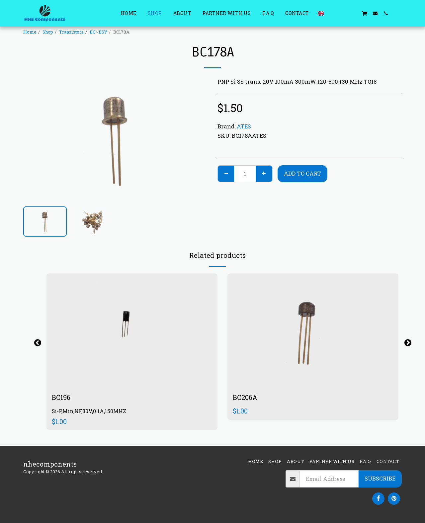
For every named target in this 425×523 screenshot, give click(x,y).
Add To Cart (302, 173)
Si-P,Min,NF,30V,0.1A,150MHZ (89, 411)
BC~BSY (98, 32)
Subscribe (380, 478)
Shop (47, 32)
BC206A (245, 397)
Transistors (71, 32)
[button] (332, 13)
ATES (244, 126)
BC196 (61, 397)
